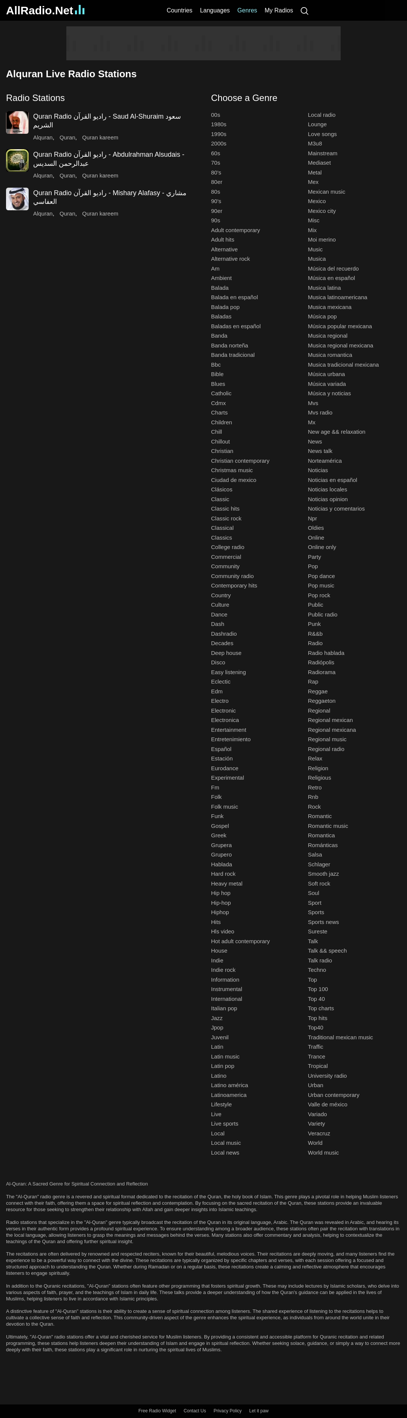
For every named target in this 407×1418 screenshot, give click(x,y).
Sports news (323, 922)
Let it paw (258, 1410)
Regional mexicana (332, 730)
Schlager (319, 864)
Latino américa (229, 1085)
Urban (315, 1085)
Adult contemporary (235, 230)
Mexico (317, 201)
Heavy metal (226, 883)
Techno (317, 970)
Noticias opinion (328, 499)
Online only (322, 547)
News (315, 441)
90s (215, 220)
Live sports (225, 1123)
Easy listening (228, 672)
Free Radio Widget (157, 1410)
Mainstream (322, 153)
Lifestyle (221, 1104)
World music (323, 1152)
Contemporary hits (234, 585)
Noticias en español (332, 480)
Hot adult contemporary (240, 941)
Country (221, 595)
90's (216, 201)
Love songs (322, 134)
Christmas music (232, 470)
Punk (314, 624)
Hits (216, 922)
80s (215, 191)
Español (221, 749)
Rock (314, 806)
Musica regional (327, 335)
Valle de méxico (327, 1104)
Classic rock (226, 518)
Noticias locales (327, 489)
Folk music (224, 806)
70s (215, 162)
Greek (218, 835)
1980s (218, 124)
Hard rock (223, 873)
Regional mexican (330, 720)
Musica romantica (330, 355)
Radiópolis (321, 662)
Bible (217, 374)
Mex (313, 182)
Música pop (322, 316)
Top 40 (316, 999)
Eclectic (221, 681)
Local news (225, 1152)
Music (315, 249)
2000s (218, 143)
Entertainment (228, 730)
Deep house (226, 653)
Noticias (318, 470)
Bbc (216, 364)
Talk (313, 941)
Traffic (315, 1046)
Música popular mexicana (340, 326)
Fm (215, 787)
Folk (216, 797)
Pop (313, 566)
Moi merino (322, 239)
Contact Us (195, 1410)
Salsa (315, 854)
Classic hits (225, 508)
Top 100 (318, 989)
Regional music (327, 739)
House (219, 950)
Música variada (327, 384)
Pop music (321, 585)
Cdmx (218, 403)
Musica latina (324, 288)
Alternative (224, 249)
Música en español (331, 278)
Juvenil (220, 1037)
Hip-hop (221, 902)
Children (221, 422)
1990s (218, 134)
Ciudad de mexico (233, 480)
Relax (315, 758)
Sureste (317, 931)
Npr (312, 518)
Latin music (225, 1056)
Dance (219, 614)
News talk (320, 451)
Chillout (220, 441)
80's (216, 172)
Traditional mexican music (340, 1037)
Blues (218, 384)
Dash (217, 624)
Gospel (220, 826)
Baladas (221, 316)
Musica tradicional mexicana (343, 364)
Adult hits (222, 239)
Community (225, 566)
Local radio (321, 115)
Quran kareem (100, 137)
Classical (222, 528)
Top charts (321, 1008)
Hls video (222, 931)
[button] (101, 98)
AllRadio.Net (45, 10)
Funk (217, 816)
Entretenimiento (231, 739)
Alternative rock (230, 258)
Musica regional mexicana (340, 345)
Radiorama (321, 672)
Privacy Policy (228, 1410)
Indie (217, 960)
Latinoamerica (228, 1095)
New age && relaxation (337, 431)
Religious (319, 777)
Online (316, 537)
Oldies (316, 528)
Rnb (313, 797)
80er (216, 182)
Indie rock (223, 970)
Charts (219, 412)
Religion (318, 768)
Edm (217, 691)
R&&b (315, 633)
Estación (222, 758)
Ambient (221, 278)
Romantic (320, 816)
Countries (179, 10)
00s (215, 115)
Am (215, 268)
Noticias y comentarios (336, 508)
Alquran (43, 137)
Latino (218, 1075)
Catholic (221, 393)
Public (315, 604)
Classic (220, 499)
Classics (221, 537)
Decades (222, 643)
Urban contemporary (334, 1095)
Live (216, 1114)
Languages (215, 10)
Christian (222, 451)
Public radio (322, 614)
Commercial (226, 557)
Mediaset (319, 162)
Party (314, 557)
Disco (218, 662)
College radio (227, 547)
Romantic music (328, 826)
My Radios (279, 10)
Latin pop (222, 1066)
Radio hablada (326, 653)
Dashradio (224, 633)
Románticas (323, 845)
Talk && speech (327, 950)
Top (312, 979)
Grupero (221, 854)
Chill (216, 431)
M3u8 (315, 143)
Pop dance (321, 576)
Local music (226, 1143)
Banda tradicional (233, 355)
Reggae (318, 691)
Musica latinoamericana (337, 297)
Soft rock (319, 883)
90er (216, 211)
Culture (220, 604)
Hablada (221, 864)
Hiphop (220, 912)
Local (218, 1133)
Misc (314, 220)
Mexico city (322, 211)
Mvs (313, 403)
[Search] (304, 10)
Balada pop (225, 307)
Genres (247, 10)
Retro (315, 787)
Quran (67, 137)
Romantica (321, 835)
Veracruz (319, 1133)
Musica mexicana (330, 307)
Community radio (232, 576)
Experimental (227, 777)
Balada (220, 288)
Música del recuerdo (333, 268)
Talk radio (320, 960)
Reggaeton (321, 701)
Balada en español (234, 297)
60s (215, 153)
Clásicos (222, 489)
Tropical (318, 1066)
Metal (315, 172)
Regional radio (326, 749)
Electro (220, 701)
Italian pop (224, 1008)
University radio (327, 1075)
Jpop (217, 1027)
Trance (316, 1056)
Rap (313, 681)
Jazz (217, 1018)
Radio (315, 643)
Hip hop (221, 893)
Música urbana (326, 374)
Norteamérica (325, 460)
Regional (319, 710)
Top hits (317, 1018)
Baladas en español (236, 326)
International (226, 999)
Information (225, 979)
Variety (316, 1123)
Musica (317, 258)
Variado (317, 1114)
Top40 (315, 1027)
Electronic (223, 710)
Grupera (221, 845)
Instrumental (226, 989)
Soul (313, 893)
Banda (219, 335)
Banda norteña (229, 345)
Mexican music (326, 191)
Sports (316, 912)
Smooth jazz (323, 873)
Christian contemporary (240, 460)
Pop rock (319, 595)
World (315, 1143)
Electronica (225, 720)
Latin (217, 1046)
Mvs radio (320, 412)
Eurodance (225, 768)
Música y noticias (329, 393)
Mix (312, 230)
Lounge (317, 124)
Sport (314, 902)
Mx (311, 422)
